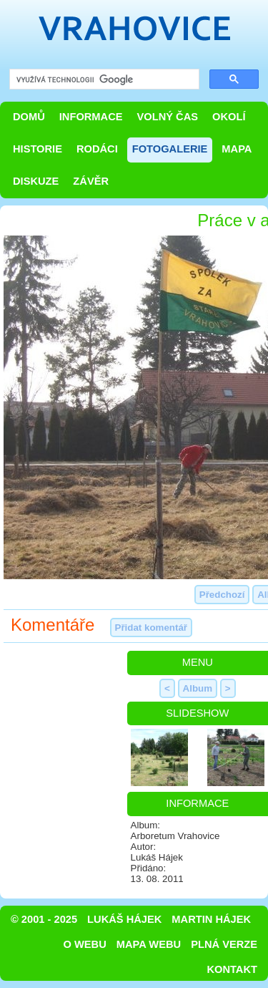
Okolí (228, 116)
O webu (85, 944)
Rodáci (97, 149)
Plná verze (224, 944)
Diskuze (36, 181)
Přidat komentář (151, 627)
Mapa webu (148, 944)
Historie (37, 149)
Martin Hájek (211, 919)
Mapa (237, 149)
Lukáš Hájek (124, 919)
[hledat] (102, 79)
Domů (29, 116)
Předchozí (222, 594)
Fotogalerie (170, 149)
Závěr (91, 181)
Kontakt (232, 969)
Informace (91, 116)
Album (197, 688)
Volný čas (168, 116)
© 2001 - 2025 (44, 919)
